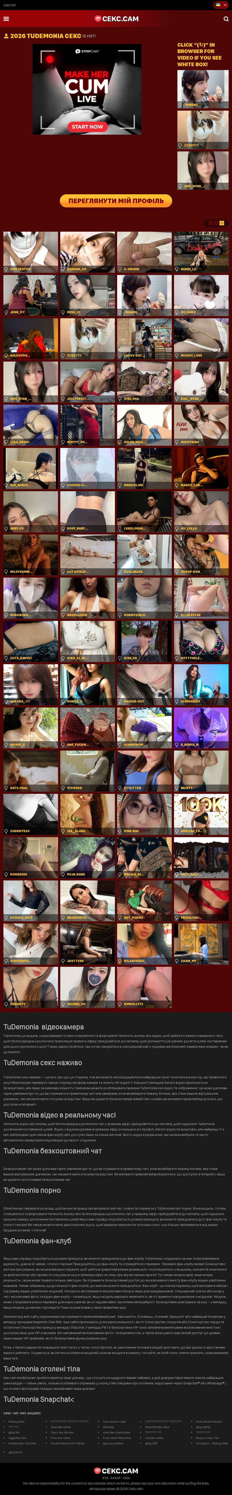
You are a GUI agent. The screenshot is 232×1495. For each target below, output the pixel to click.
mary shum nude (114, 1421)
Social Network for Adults (68, 1443)
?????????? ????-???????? (163, 1421)
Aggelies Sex (17, 1438)
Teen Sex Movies (62, 1432)
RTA (105, 1478)
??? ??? (13, 1427)
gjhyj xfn (14, 1432)
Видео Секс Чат (207, 1438)
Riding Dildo (16, 1421)
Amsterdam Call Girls (22, 1443)
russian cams (154, 1438)
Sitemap (108, 1427)
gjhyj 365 (151, 1443)
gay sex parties (113, 1443)
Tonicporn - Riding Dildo (212, 1443)
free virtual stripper (209, 1421)
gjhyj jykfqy (203, 1427)
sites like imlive (61, 1427)
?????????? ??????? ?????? (70, 1421)
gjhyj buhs (15, 1452)
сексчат (9, 5)
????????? (203, 1432)
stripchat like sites (157, 1427)
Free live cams (60, 1438)
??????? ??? (153, 1432)
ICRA (126, 1478)
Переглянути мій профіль (116, 201)
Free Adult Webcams (117, 1438)
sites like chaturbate (116, 1432)
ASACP (116, 1478)
